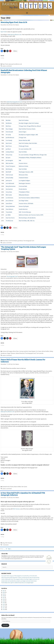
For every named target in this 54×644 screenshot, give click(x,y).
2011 (4, 607)
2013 (4, 604)
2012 (4, 606)
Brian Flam (5, 240)
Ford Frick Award (13, 240)
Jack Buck (20, 240)
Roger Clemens (11, 353)
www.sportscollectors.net (14, 34)
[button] (27, 13)
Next (10, 549)
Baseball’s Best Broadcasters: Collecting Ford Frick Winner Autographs (24, 71)
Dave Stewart (32, 351)
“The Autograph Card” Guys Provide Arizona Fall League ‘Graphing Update (23, 248)
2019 (4, 594)
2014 (4, 602)
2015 (4, 601)
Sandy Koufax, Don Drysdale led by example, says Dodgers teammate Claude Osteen (19, 581)
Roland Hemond (20, 353)
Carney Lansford (23, 351)
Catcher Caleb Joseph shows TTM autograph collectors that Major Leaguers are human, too (20, 579)
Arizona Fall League (7, 351)
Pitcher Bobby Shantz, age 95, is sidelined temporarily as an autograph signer (17, 582)
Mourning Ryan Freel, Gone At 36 (14, 22)
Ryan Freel (3, 32)
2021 (4, 590)
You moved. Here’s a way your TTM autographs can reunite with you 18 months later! (19, 575)
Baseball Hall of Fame (8, 486)
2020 (4, 592)
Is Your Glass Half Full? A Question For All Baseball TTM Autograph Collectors (23, 494)
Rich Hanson (16, 509)
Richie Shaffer (45, 351)
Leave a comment (7, 66)
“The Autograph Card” (12, 276)
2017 (4, 597)
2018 (4, 595)
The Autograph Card (28, 240)
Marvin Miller (17, 486)
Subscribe (5, 625)
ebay (3, 543)
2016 (4, 599)
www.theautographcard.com (14, 102)
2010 (4, 609)
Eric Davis (38, 351)
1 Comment (5, 545)
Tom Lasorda (39, 353)
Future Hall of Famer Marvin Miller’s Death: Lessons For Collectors (23, 360)
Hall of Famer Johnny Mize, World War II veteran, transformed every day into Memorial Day (20, 577)
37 (6, 549)
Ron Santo (24, 486)
